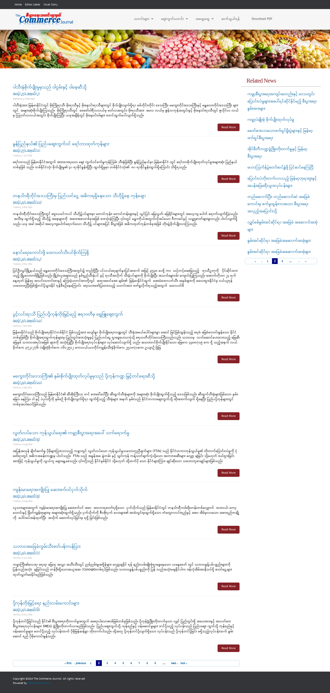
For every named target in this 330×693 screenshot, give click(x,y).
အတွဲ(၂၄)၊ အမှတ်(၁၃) (27, 202)
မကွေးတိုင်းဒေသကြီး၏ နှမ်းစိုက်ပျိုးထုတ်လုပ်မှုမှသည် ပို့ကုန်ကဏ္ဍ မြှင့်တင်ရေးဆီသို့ (84, 376)
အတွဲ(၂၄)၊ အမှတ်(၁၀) (27, 382)
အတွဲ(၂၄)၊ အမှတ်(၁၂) (27, 259)
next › (174, 663)
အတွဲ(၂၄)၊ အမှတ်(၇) (26, 552)
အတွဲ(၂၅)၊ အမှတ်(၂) (26, 93)
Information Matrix (39, 683)
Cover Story (50, 4)
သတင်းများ (141, 19)
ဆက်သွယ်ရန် (230, 19)
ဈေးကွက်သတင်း (172, 19)
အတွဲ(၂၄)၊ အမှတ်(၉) (26, 439)
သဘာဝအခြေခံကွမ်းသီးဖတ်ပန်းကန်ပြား (47, 546)
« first (68, 663)
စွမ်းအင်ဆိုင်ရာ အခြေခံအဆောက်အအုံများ (279, 241)
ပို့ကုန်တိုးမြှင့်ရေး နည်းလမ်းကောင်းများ (46, 603)
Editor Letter (32, 4)
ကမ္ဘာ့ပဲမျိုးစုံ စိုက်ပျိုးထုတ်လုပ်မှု (271, 120)
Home (18, 4)
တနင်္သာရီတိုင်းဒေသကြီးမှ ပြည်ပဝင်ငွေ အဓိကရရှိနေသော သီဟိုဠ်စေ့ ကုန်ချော (79, 196)
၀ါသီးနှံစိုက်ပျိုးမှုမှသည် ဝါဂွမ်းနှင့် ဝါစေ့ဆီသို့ (50, 87)
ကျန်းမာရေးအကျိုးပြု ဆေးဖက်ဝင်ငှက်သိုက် (50, 490)
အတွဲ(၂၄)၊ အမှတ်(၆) (26, 609)
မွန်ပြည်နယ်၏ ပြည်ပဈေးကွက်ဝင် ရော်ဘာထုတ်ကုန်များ (61, 144)
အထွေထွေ (202, 19)
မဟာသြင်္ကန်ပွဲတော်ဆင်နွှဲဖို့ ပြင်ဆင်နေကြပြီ (281, 167)
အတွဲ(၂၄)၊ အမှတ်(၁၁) (27, 320)
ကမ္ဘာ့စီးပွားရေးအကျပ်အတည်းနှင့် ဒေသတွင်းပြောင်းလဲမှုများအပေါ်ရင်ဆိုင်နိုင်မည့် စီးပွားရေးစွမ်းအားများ (282, 101)
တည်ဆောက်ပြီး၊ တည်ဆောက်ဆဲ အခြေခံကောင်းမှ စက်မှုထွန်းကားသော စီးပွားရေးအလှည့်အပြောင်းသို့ (279, 204)
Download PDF (262, 19)
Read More (228, 127)
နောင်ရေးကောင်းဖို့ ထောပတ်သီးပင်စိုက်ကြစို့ (51, 252)
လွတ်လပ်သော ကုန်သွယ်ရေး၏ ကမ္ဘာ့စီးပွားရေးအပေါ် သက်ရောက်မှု (71, 433)
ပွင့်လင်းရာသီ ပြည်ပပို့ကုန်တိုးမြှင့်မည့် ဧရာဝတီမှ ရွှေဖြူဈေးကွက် (68, 314)
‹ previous (80, 663)
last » (183, 663)
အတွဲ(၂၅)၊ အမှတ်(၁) (26, 150)
